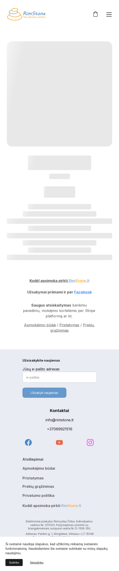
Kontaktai (59, 410)
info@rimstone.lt (59, 420)
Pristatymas (69, 326)
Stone (80, 281)
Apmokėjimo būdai (40, 326)
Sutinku (14, 562)
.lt (88, 281)
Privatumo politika (38, 496)
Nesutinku (36, 562)
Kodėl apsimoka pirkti (49, 281)
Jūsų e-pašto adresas (41, 369)
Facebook (83, 292)
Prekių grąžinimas (38, 487)
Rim (72, 281)
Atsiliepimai (32, 460)
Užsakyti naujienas (44, 393)
